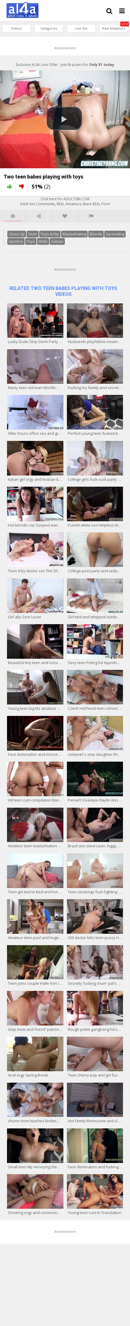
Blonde (96, 234)
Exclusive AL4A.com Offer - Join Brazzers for (65, 64)
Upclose (16, 241)
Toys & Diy (50, 234)
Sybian (57, 241)
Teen (32, 234)
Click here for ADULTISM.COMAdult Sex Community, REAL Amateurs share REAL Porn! (65, 201)
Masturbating (74, 234)
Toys (31, 241)
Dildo (43, 241)
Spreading (115, 234)
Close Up (17, 234)
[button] (64, 118)
